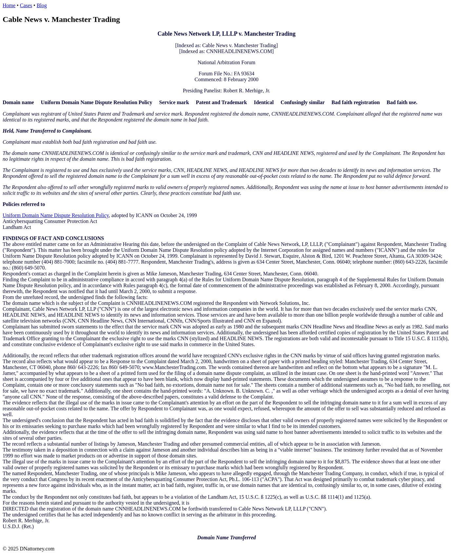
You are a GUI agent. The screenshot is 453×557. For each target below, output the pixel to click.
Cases (26, 5)
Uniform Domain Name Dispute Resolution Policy (56, 215)
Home (9, 5)
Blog (42, 5)
